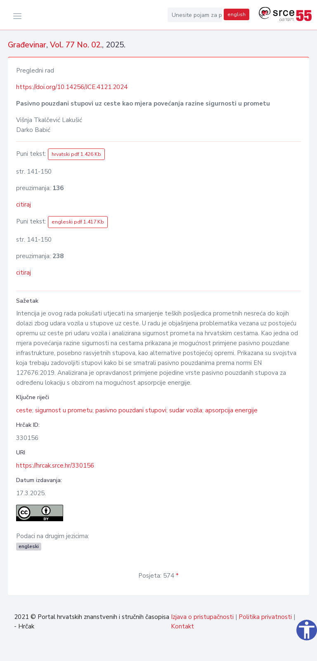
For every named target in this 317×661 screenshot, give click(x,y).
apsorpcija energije (231, 410)
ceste (24, 410)
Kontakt (182, 626)
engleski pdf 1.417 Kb (78, 222)
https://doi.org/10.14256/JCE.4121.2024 (72, 87)
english (236, 14)
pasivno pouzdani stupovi (130, 410)
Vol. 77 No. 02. (76, 45)
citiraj (23, 204)
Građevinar (27, 45)
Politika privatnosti (265, 617)
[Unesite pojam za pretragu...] (194, 15)
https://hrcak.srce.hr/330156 (55, 465)
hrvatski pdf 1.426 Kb (76, 154)
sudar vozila (185, 410)
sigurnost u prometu (63, 410)
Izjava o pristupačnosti (202, 617)
